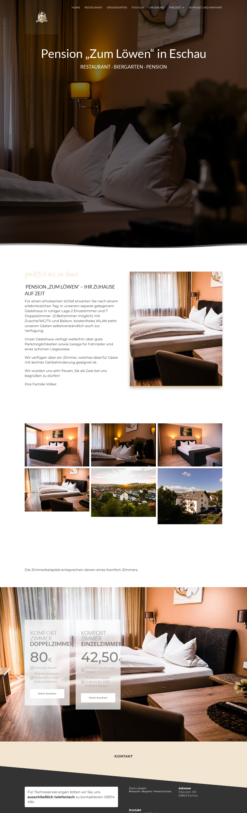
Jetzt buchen (47, 693)
